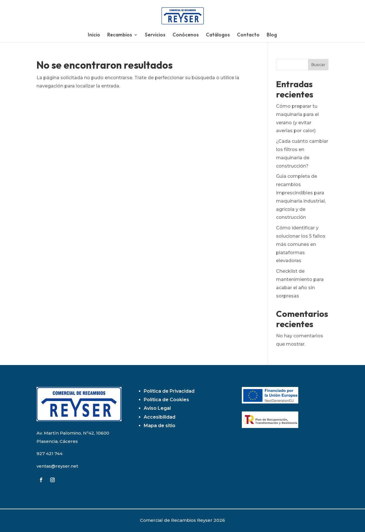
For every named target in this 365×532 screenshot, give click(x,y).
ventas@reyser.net (57, 466)
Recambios (119, 35)
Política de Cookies (166, 399)
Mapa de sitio (159, 425)
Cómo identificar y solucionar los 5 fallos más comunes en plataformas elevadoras (300, 244)
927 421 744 (49, 453)
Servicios (155, 35)
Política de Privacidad (169, 391)
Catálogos (218, 35)
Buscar (318, 64)
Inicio (94, 35)
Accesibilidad (159, 417)
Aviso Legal (157, 408)
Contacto (248, 35)
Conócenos (186, 35)
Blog (272, 35)
